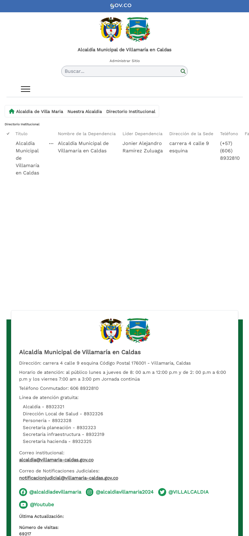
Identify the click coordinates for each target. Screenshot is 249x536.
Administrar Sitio (125, 61)
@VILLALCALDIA (188, 492)
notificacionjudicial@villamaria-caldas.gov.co (68, 478)
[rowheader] (9, 165)
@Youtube (42, 504)
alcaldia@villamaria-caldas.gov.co (56, 460)
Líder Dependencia (142, 133)
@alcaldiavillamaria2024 (125, 492)
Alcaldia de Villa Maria (39, 111)
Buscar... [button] (74, 71)
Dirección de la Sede (191, 133)
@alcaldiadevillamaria (55, 492)
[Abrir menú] (25, 89)
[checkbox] (8, 134)
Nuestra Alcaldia (84, 111)
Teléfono (229, 133)
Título (21, 133)
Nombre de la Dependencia (87, 133)
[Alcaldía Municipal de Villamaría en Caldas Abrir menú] (51, 143)
